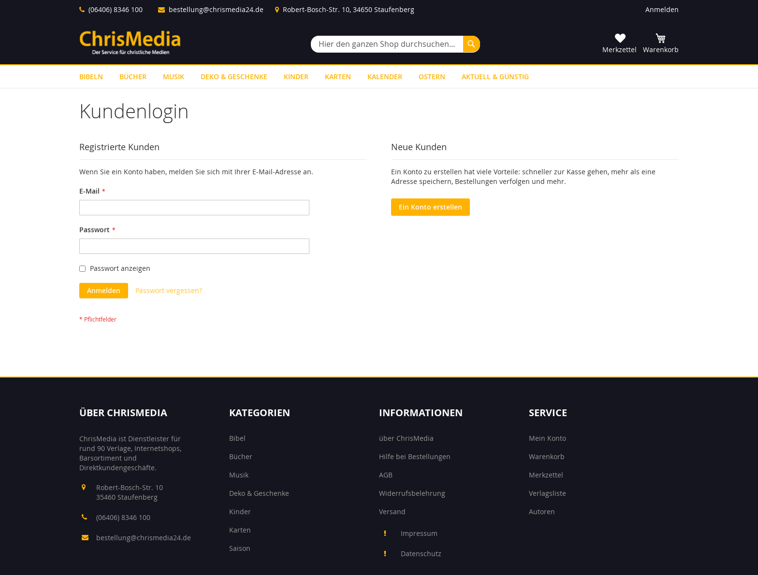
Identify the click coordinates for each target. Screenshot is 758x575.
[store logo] (130, 42)
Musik (238, 474)
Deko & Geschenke (259, 493)
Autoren (542, 511)
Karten (240, 529)
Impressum (419, 533)
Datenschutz (421, 553)
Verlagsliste (547, 493)
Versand (392, 511)
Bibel (237, 438)
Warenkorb (547, 456)
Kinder (240, 511)
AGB (386, 474)
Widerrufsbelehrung (412, 493)
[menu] (379, 76)
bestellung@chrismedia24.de (216, 9)
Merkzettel (546, 474)
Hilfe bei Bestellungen (415, 456)
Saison (239, 548)
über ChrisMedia (406, 438)
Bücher (240, 456)
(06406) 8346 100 (115, 9)
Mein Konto (547, 438)
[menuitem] (91, 76)
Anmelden (662, 9)
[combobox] (395, 44)
